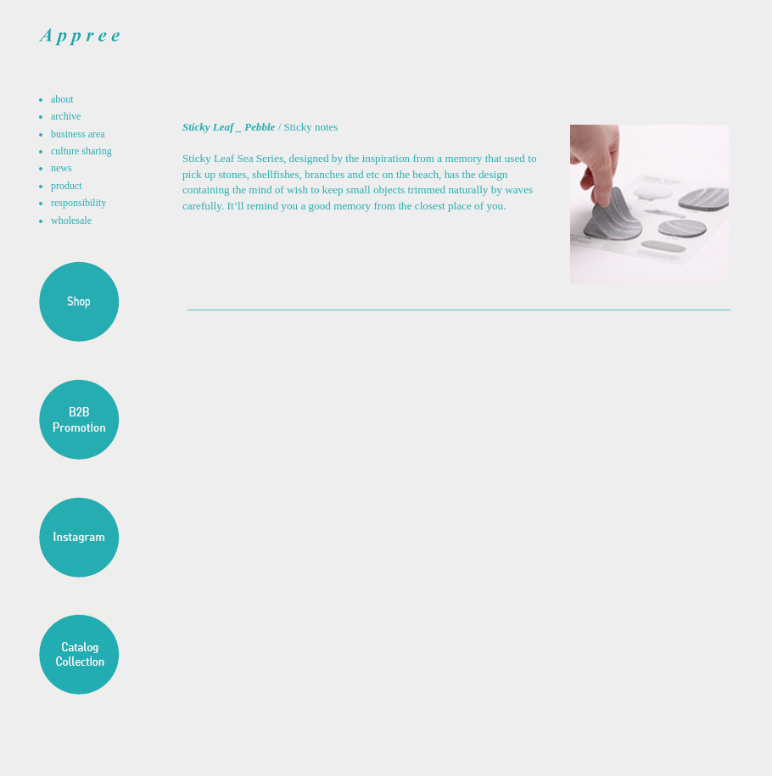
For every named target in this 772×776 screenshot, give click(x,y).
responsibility (78, 203)
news (61, 168)
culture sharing (81, 151)
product (66, 186)
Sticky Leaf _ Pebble (228, 126)
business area (78, 134)
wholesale (71, 220)
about (62, 99)
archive (66, 116)
